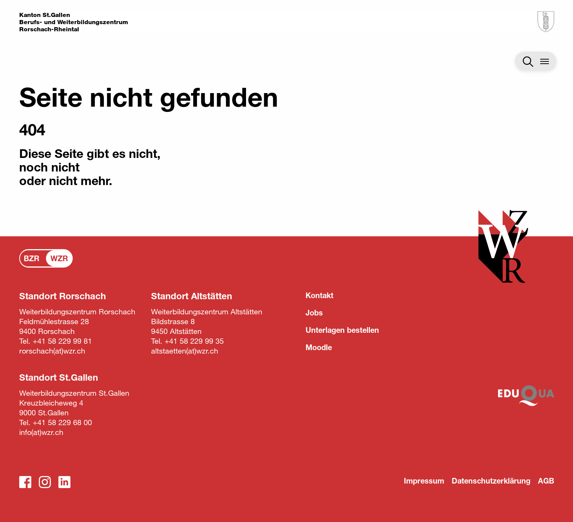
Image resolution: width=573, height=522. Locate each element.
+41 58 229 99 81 (62, 341)
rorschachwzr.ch (52, 350)
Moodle (319, 347)
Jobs (314, 312)
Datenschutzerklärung (491, 480)
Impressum (424, 480)
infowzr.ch (41, 432)
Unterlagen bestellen (342, 330)
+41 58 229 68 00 (62, 422)
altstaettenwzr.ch (184, 350)
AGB (546, 480)
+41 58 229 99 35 (194, 341)
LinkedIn (64, 482)
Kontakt (319, 295)
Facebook (25, 482)
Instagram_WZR (45, 482)
